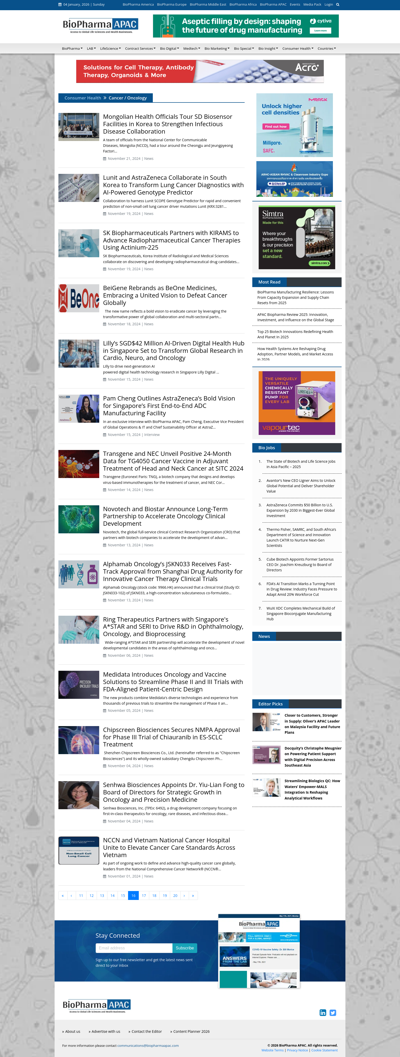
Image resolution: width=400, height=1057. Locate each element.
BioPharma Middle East (208, 4)
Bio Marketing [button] (216, 48)
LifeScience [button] (109, 48)
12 (92, 895)
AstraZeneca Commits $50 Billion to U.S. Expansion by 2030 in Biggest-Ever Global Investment (301, 510)
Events (295, 4)
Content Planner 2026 (190, 1031)
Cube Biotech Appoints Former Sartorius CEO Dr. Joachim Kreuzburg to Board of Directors (300, 564)
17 (144, 895)
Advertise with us (104, 1031)
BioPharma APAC (273, 4)
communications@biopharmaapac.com (148, 1045)
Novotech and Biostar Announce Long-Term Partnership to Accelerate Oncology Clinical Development (165, 516)
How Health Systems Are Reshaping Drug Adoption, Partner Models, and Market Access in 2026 (295, 355)
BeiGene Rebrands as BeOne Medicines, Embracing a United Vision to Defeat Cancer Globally (165, 295)
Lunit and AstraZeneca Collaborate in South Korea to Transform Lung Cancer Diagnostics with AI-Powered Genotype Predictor (173, 184)
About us (71, 1031)
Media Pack (312, 4)
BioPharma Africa (243, 4)
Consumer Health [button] (296, 48)
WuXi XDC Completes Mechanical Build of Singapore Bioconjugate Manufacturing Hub (301, 613)
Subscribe (185, 948)
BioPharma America (138, 4)
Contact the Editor (145, 1031)
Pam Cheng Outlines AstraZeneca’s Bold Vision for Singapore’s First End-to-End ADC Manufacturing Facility (169, 405)
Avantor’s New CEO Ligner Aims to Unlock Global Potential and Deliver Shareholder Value (301, 486)
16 (133, 895)
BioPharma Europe (172, 4)
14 (112, 895)
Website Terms (272, 1050)
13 (102, 895)
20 (175, 895)
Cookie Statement (324, 1050)
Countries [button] (325, 48)
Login (328, 4)
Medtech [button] (190, 48)
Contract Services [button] (139, 48)
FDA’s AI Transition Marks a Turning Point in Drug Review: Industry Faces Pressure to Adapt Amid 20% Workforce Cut (302, 589)
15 (123, 895)
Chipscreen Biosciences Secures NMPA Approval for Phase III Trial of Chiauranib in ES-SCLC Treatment (171, 737)
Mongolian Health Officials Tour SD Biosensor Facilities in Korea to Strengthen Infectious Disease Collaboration (167, 123)
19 (165, 895)
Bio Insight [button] (266, 48)
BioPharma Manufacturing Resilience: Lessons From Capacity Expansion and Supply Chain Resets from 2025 (295, 298)
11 (81, 895)
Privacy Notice (297, 1050)
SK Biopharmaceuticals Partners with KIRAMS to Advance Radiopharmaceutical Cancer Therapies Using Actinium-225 (171, 240)
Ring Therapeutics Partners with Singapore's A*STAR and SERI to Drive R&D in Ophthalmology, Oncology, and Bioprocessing (173, 626)
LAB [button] (90, 48)
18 (154, 895)
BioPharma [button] (71, 48)
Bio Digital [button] (168, 48)
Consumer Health (83, 98)
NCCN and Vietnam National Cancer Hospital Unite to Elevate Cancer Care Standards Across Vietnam (169, 847)
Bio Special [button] (242, 48)
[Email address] (134, 948)
